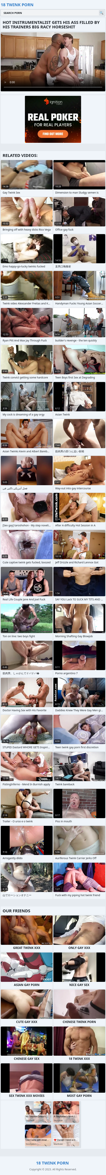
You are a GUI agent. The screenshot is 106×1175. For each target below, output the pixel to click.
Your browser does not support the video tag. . (53, 61)
